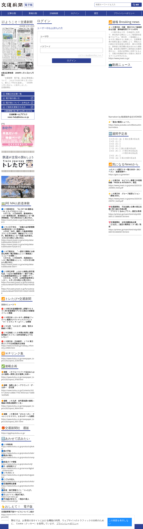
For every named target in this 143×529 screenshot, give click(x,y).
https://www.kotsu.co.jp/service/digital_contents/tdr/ (17, 469)
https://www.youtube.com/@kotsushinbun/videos (125, 126)
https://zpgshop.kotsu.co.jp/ (13, 433)
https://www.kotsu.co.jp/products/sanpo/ (17, 458)
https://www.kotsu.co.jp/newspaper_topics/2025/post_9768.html (17, 378)
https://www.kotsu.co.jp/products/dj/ (16, 464)
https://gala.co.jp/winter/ (119, 174)
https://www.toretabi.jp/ (11, 492)
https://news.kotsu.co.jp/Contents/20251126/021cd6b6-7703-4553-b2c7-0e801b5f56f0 (17, 392)
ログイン (71, 60)
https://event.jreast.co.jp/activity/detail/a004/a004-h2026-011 (17, 241)
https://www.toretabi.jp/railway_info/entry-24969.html (17, 346)
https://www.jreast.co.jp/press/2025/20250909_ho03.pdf (125, 186)
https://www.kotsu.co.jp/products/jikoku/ (17, 447)
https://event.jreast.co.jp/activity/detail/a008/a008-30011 (17, 265)
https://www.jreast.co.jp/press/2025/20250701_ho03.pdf (125, 199)
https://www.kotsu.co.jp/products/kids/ (17, 481)
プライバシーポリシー (72, 523)
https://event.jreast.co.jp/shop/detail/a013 (17, 221)
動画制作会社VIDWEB (131, 116)
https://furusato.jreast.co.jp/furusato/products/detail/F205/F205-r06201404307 (17, 284)
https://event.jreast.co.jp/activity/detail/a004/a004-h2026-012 (17, 245)
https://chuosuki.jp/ (9, 501)
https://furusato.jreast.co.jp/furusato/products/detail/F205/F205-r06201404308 (17, 291)
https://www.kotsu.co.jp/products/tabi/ (17, 453)
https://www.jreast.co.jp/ (119, 58)
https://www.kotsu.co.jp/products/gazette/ (17, 476)
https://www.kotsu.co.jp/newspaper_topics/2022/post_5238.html (17, 359)
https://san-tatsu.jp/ (9, 496)
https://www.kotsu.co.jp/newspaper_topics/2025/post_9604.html (17, 407)
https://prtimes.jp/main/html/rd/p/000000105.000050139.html (125, 230)
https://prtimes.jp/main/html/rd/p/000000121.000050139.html (125, 215)
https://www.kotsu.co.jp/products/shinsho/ (17, 487)
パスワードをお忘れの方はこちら (90, 55)
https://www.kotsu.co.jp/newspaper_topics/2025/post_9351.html (17, 420)
